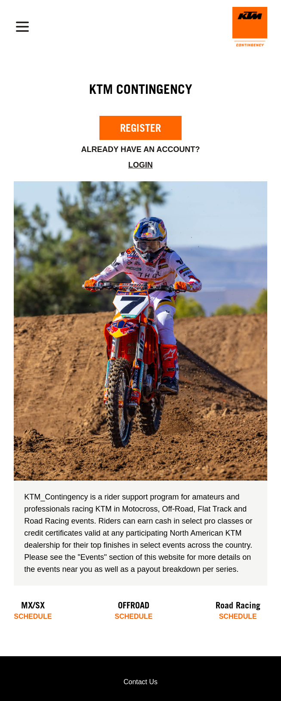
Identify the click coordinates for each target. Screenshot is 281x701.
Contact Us (140, 681)
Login (140, 165)
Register (140, 128)
